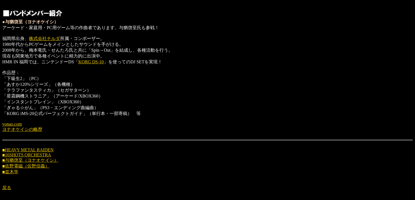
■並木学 (10, 171)
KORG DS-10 (91, 61)
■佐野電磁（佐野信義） (26, 166)
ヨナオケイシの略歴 (22, 129)
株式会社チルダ (44, 38)
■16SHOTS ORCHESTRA (26, 154)
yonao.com (12, 124)
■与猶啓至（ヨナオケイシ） (30, 160)
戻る (6, 187)
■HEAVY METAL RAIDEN (28, 150)
